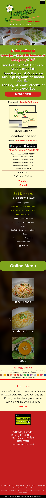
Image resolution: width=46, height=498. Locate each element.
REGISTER (30, 24)
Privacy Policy (31, 485)
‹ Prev (10, 197)
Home (3, 485)
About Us (9, 485)
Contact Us (29, 487)
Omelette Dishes (23, 331)
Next (43, 37)
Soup (23, 360)
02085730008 (23, 441)
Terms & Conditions (19, 485)
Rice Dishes (23, 302)
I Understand (37, 496)
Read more (23, 406)
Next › (36, 197)
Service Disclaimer (18, 487)
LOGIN (18, 24)
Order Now (23, 94)
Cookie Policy (41, 485)
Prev (3, 37)
